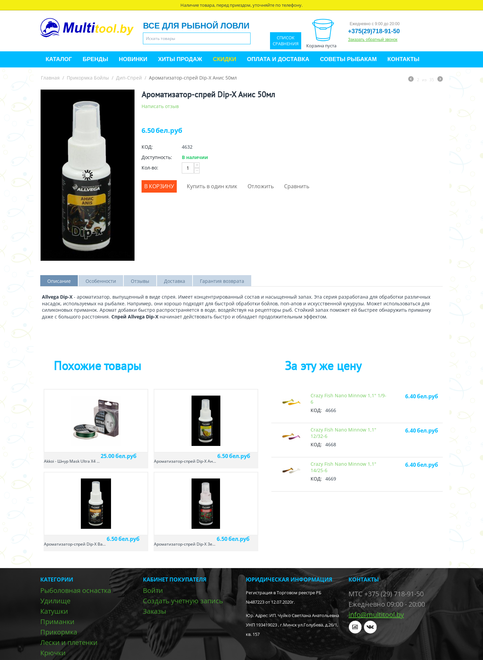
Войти (153, 590)
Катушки (54, 611)
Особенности (101, 281)
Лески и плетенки (69, 642)
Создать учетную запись (183, 600)
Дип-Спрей (129, 77)
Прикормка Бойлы (88, 77)
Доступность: (157, 157)
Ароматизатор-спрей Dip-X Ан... (185, 461)
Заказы (154, 611)
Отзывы (140, 281)
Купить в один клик (212, 186)
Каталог (59, 59)
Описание (59, 281)
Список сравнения (286, 41)
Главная (50, 77)
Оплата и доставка (278, 59)
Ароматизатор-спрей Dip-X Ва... (75, 544)
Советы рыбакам (348, 59)
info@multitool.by (376, 614)
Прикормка (58, 632)
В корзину (159, 186)
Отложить (261, 186)
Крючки (53, 652)
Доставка (174, 281)
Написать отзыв (160, 106)
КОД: (147, 147)
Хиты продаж (180, 59)
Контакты (403, 59)
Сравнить (296, 186)
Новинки (133, 59)
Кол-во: (150, 167)
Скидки (224, 59)
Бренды (95, 59)
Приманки (57, 621)
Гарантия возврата (222, 281)
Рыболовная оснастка (75, 590)
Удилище (55, 600)
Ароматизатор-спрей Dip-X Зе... (184, 544)
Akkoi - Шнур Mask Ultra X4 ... (72, 461)
